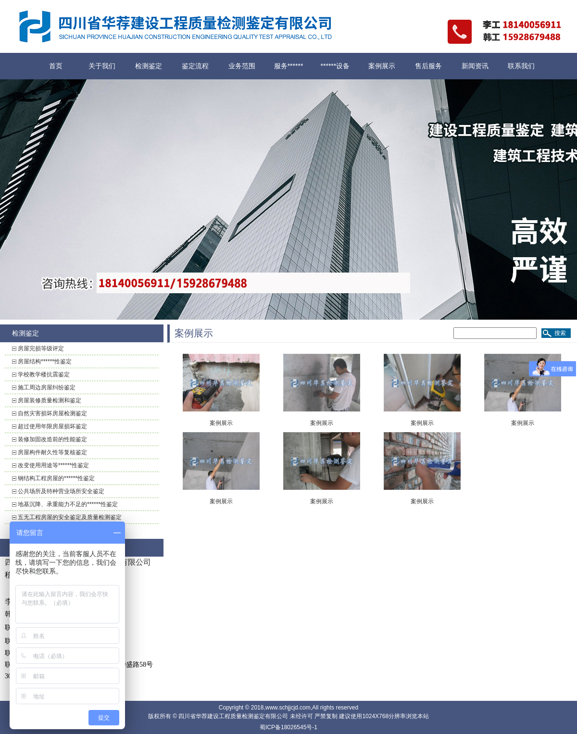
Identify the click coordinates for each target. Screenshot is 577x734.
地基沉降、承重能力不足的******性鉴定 (68, 504)
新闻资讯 (475, 66)
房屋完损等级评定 (41, 348)
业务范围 (241, 66)
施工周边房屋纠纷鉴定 (46, 387)
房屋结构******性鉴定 (45, 361)
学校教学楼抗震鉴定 (44, 374)
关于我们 (101, 66)
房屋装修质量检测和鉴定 (49, 400)
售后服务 (428, 66)
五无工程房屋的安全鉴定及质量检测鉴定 (70, 517)
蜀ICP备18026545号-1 (288, 727)
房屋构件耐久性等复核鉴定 (52, 452)
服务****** (288, 66)
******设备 (335, 66)
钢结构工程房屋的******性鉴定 (56, 478)
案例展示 (381, 66)
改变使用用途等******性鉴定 (53, 465)
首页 (56, 66)
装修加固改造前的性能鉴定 (52, 439)
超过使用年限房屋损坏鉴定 (52, 426)
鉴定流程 (195, 66)
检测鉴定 (148, 66)
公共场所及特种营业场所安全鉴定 (61, 491)
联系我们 (521, 66)
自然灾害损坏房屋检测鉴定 (52, 413)
